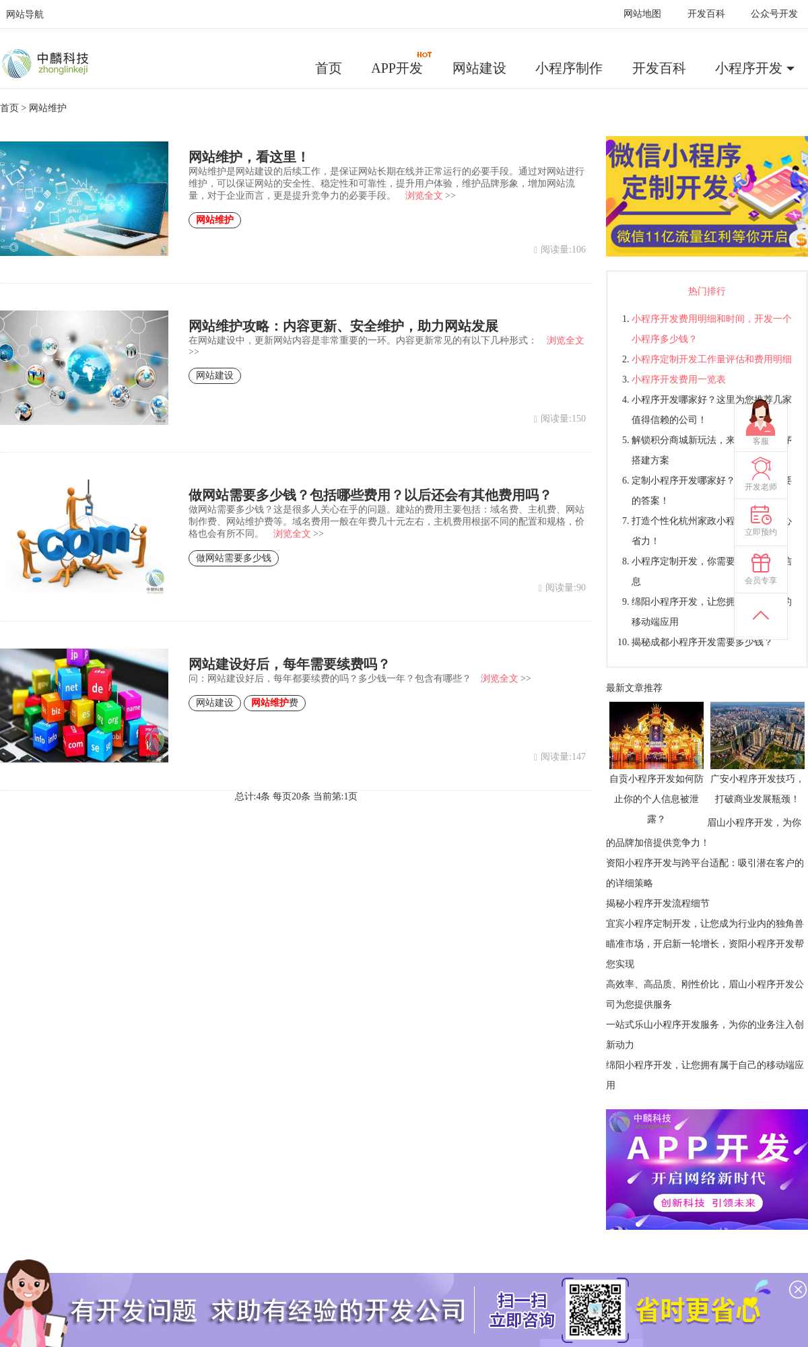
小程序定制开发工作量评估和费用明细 (712, 359)
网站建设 (479, 68)
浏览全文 (424, 196)
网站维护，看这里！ (249, 157)
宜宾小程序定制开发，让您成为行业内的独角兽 (705, 924)
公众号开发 (774, 14)
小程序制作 (569, 68)
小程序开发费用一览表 (679, 379)
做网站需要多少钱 (233, 558)
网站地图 (642, 14)
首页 (328, 68)
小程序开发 (748, 68)
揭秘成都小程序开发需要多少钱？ (702, 642)
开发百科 (706, 14)
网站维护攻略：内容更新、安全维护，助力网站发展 (343, 326)
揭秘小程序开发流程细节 (658, 903)
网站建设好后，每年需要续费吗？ (290, 664)
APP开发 (402, 63)
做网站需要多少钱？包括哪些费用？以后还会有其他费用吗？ (370, 495)
